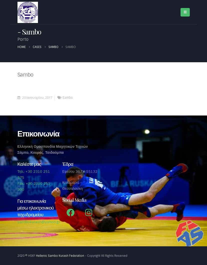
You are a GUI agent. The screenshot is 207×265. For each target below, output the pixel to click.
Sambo (67, 98)
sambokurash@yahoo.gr (38, 222)
